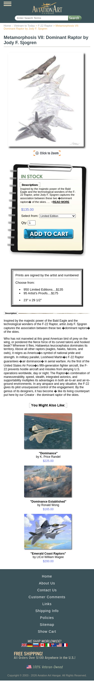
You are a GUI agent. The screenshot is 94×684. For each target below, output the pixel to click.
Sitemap (47, 625)
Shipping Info (47, 611)
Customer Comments (47, 597)
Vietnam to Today (24, 25)
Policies (47, 618)
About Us (47, 583)
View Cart (87, 4)
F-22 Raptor (45, 25)
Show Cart (47, 631)
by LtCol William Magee (48, 555)
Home (7, 25)
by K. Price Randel (48, 455)
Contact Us (47, 590)
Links (47, 604)
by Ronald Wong (48, 503)
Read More (61, 201)
